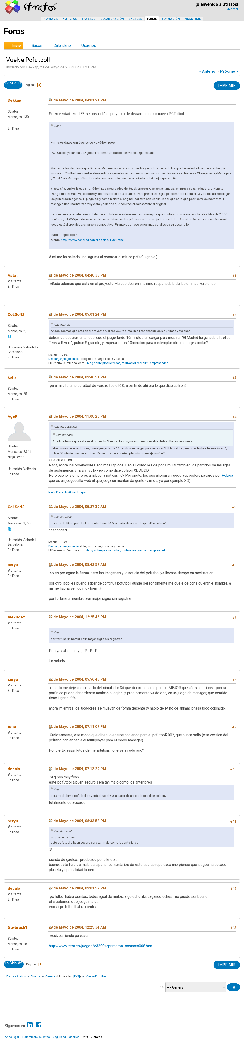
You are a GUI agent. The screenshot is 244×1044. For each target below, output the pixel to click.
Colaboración (112, 18)
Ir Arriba (13, 962)
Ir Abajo (13, 83)
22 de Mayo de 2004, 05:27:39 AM (77, 506)
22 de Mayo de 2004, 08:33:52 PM (77, 821)
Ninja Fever (55, 492)
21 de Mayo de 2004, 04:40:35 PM (77, 275)
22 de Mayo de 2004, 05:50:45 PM (77, 679)
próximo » (229, 71)
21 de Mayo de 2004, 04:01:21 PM (77, 100)
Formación (171, 18)
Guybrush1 (17, 927)
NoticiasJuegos (75, 492)
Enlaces (135, 18)
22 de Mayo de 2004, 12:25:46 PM (77, 617)
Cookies (74, 1037)
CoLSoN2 (16, 314)
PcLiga (227, 475)
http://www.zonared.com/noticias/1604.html (92, 240)
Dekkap (14, 100)
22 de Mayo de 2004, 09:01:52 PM (77, 888)
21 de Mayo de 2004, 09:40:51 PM (77, 377)
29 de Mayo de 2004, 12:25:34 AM (77, 927)
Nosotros (193, 18)
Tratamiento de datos (36, 1037)
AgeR (12, 416)
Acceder (232, 9)
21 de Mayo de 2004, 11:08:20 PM (77, 416)
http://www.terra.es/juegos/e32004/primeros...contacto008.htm (100, 946)
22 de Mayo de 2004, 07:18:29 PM (77, 769)
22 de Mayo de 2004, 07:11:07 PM (77, 726)
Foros (152, 18)
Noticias (69, 18)
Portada (51, 18)
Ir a (161, 987)
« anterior (208, 71)
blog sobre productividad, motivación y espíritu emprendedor (127, 363)
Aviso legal (12, 1037)
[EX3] (76, 976)
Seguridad (59, 1037)
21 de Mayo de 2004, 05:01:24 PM (77, 314)
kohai (12, 377)
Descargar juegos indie (63, 359)
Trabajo (88, 18)
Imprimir (226, 85)
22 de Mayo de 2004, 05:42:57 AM (77, 564)
